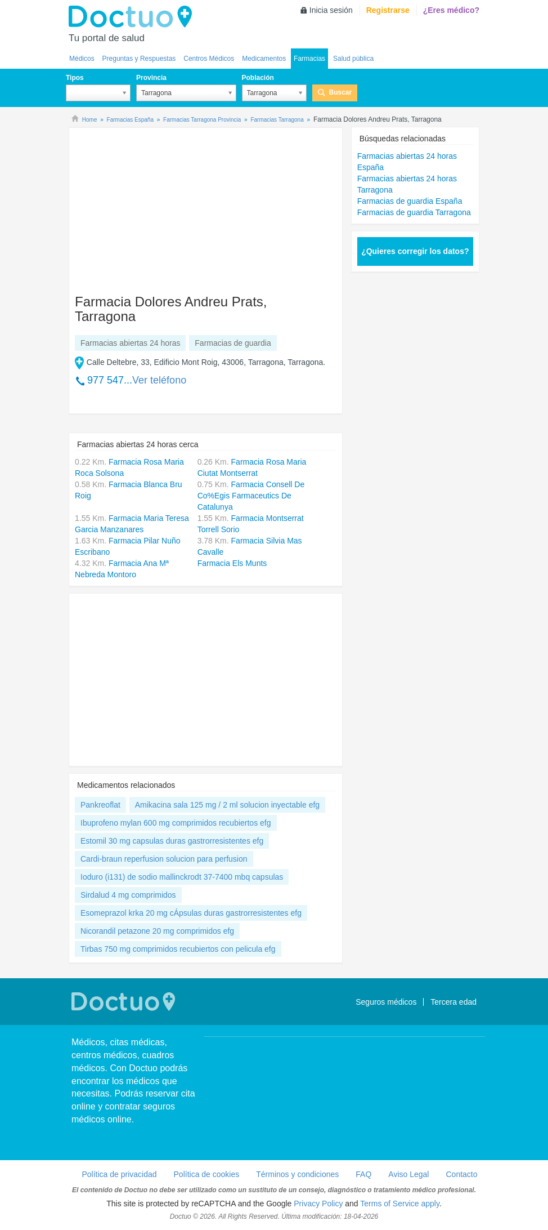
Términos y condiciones (297, 1174)
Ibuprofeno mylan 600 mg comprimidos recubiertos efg (175, 822)
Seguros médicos (386, 1001)
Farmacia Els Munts (232, 563)
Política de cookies (207, 1174)
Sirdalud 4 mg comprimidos (128, 894)
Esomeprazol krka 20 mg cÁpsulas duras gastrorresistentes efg (191, 912)
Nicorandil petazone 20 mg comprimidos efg (157, 930)
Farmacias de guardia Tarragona (414, 212)
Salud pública (353, 59)
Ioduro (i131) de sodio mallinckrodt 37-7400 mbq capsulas (181, 876)
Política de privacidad (119, 1174)
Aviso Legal (408, 1174)
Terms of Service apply (399, 1203)
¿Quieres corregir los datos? (415, 251)
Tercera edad (453, 1001)
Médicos (82, 59)
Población (258, 77)
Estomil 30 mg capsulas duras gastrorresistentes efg (171, 840)
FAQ (363, 1174)
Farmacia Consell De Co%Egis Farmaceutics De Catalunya (251, 495)
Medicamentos (264, 59)
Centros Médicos (208, 59)
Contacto (461, 1174)
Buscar (340, 92)
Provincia (151, 77)
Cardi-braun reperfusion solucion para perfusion (164, 858)
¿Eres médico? (451, 10)
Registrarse (388, 10)
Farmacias (309, 59)
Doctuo (133, 17)
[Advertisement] (161, 205)
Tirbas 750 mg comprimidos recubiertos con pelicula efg (178, 948)
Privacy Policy (318, 1203)
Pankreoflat (100, 804)
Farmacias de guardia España (409, 201)
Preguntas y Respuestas (139, 59)
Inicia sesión (331, 10)
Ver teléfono (159, 380)
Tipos (75, 77)
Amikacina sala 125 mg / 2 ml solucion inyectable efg (227, 804)
